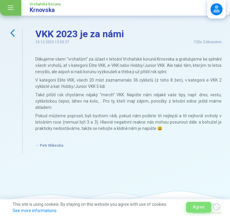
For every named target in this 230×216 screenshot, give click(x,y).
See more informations (35, 210)
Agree (199, 207)
